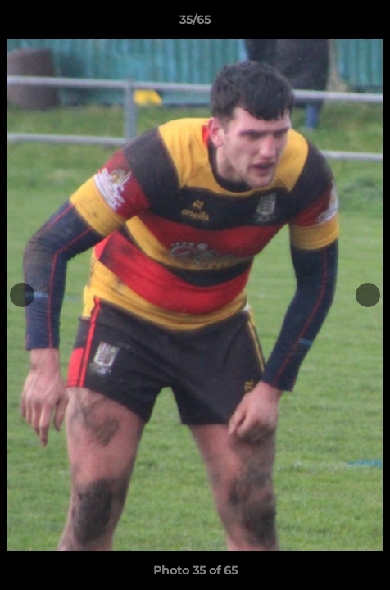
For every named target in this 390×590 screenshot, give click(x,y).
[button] (370, 23)
